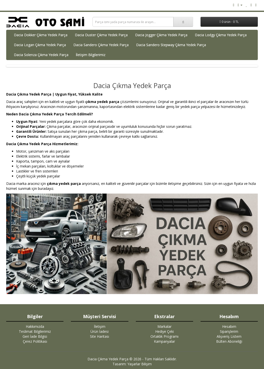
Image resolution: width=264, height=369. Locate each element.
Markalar (164, 326)
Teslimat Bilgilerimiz (35, 331)
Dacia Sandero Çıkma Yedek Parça (101, 44)
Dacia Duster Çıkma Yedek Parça (101, 35)
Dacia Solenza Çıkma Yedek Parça (41, 54)
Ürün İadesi (99, 331)
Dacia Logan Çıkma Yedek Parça (40, 44)
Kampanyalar (164, 341)
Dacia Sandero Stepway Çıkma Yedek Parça (171, 44)
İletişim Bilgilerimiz (90, 54)
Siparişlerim (229, 331)
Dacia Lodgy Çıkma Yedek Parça (221, 35)
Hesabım (229, 326)
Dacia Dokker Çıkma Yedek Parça (40, 35)
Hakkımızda (35, 326)
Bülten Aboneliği (229, 341)
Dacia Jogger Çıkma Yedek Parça (161, 35)
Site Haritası (99, 336)
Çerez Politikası (35, 341)
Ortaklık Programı (164, 336)
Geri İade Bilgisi (35, 336)
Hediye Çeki (164, 331)
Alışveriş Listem (229, 336)
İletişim (99, 326)
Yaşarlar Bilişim (139, 364)
